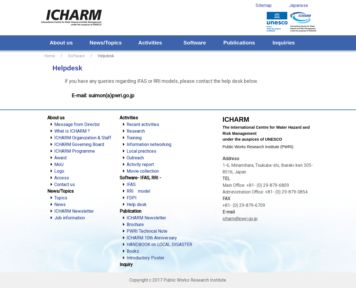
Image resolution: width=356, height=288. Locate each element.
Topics (60, 197)
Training (134, 137)
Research (136, 131)
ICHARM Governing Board (79, 144)
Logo (59, 171)
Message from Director (77, 124)
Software (194, 43)
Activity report (140, 164)
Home (49, 56)
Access (61, 177)
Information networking (149, 144)
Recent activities (143, 124)
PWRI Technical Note (147, 231)
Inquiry (126, 264)
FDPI (132, 197)
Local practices (141, 151)
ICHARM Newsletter (74, 211)
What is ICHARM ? (72, 131)
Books (133, 251)
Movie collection (143, 171)
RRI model (138, 191)
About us (61, 43)
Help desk (137, 204)
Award (60, 157)
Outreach (135, 157)
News (60, 204)
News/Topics (106, 43)
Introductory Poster (145, 257)
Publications (239, 43)
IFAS (131, 184)
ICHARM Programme (74, 151)
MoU (58, 164)
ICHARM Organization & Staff (82, 137)
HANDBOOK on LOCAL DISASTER (159, 244)
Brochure (135, 224)
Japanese (298, 5)
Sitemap (264, 5)
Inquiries (284, 43)
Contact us (64, 184)
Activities (150, 43)
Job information (69, 217)
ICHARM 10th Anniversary (152, 237)
